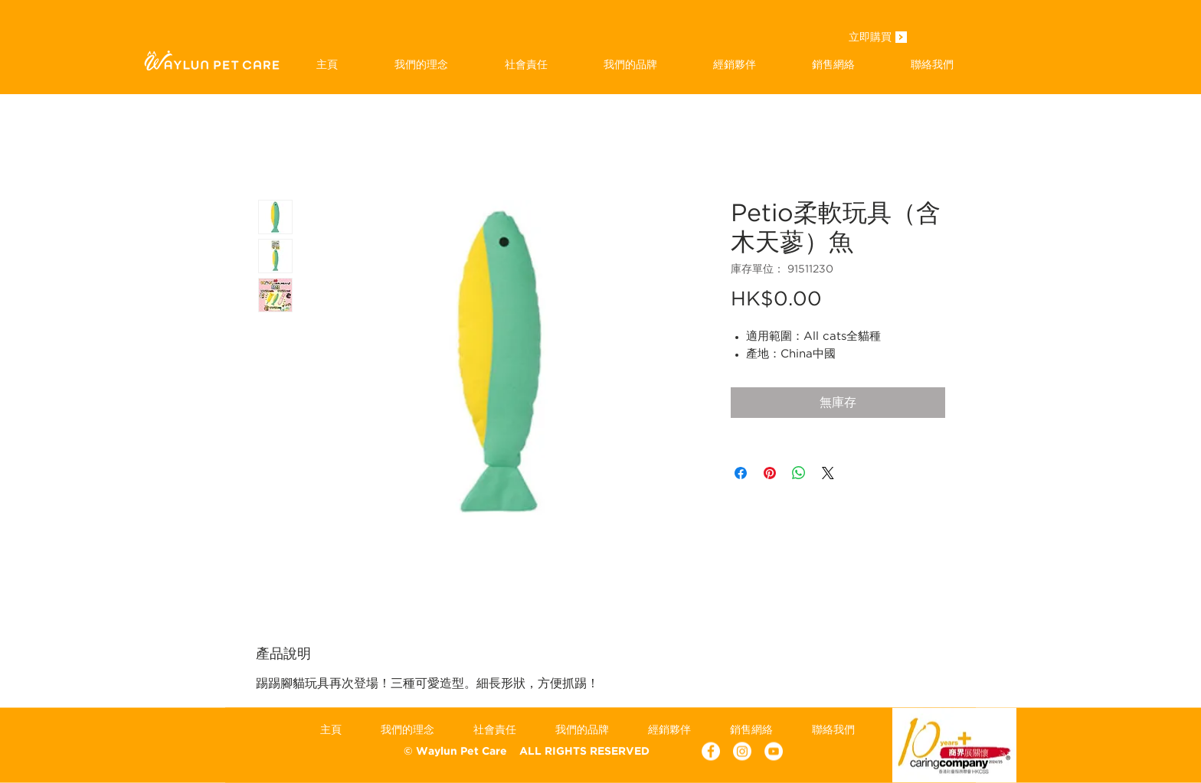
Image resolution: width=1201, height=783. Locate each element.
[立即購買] (870, 38)
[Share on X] (828, 473)
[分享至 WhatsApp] (799, 473)
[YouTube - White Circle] (773, 751)
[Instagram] (742, 751)
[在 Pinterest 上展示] (770, 473)
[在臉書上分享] (740, 473)
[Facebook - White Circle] (711, 751)
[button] (630, 64)
